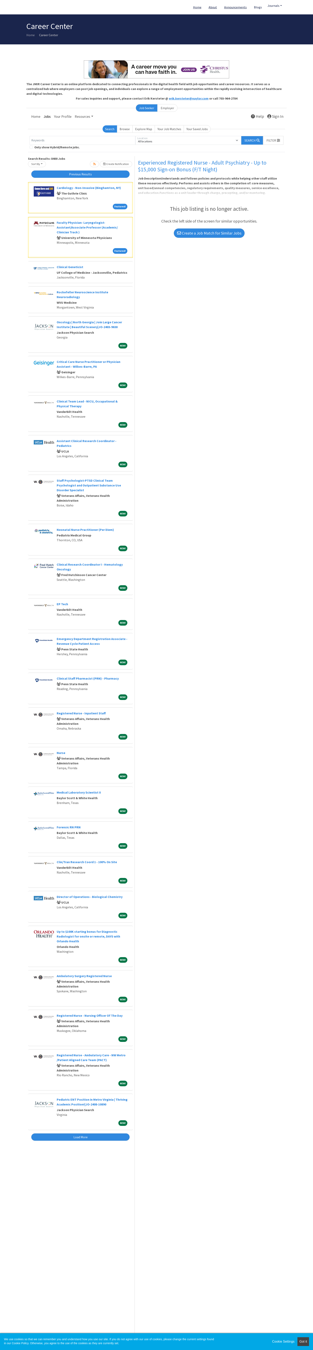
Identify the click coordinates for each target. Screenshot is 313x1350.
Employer (167, 108)
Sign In (275, 116)
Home (197, 7)
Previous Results (80, 174)
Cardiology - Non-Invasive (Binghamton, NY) (89, 188)
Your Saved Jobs (197, 129)
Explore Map (143, 129)
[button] (273, 140)
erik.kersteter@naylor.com (189, 98)
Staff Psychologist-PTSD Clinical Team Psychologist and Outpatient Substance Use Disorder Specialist (89, 485)
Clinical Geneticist (70, 267)
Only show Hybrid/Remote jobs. (57, 147)
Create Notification (116, 164)
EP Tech (62, 604)
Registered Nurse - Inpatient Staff (81, 713)
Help (257, 116)
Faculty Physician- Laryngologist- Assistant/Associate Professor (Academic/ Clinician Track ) (87, 227)
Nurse (61, 753)
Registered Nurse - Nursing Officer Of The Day (90, 1015)
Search (109, 129)
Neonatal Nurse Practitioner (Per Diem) (85, 530)
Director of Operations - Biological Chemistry (90, 897)
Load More (80, 1137)
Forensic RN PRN (69, 827)
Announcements (235, 7)
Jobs (47, 116)
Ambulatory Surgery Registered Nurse (84, 976)
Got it (303, 1341)
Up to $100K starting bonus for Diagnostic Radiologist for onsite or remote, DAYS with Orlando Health (88, 936)
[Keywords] (82, 140)
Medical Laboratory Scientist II (79, 792)
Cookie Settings (283, 1341)
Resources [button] (82, 116)
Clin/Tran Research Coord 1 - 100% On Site (87, 862)
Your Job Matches (169, 129)
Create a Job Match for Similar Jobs (209, 233)
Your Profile (62, 116)
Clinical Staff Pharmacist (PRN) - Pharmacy (88, 678)
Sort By (35, 164)
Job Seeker (146, 108)
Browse (125, 129)
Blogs (258, 7)
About (213, 7)
